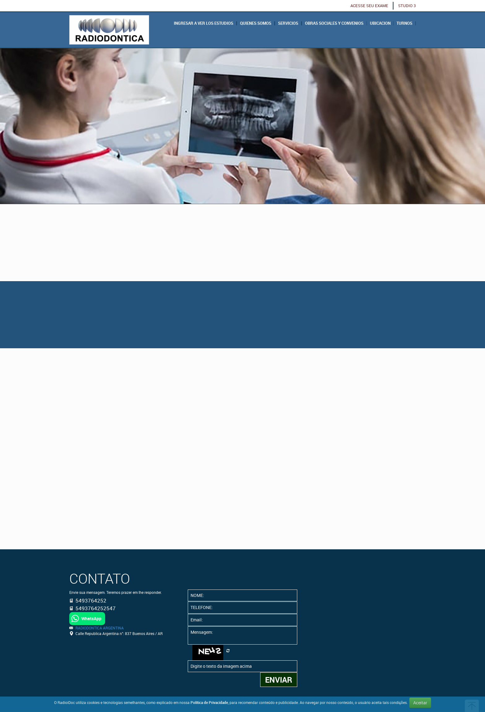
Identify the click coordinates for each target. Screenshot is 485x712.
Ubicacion (380, 23)
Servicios (288, 23)
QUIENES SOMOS (255, 23)
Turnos (404, 23)
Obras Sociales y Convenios (334, 23)
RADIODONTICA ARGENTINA (99, 627)
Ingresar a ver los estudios (203, 23)
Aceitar (420, 703)
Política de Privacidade (209, 702)
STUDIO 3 (407, 5)
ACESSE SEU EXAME (369, 5)
